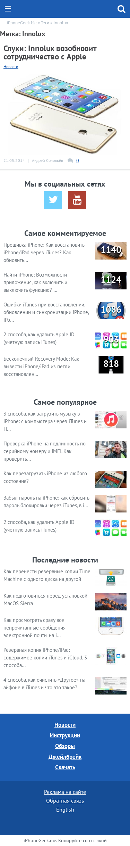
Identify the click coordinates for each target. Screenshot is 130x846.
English (65, 809)
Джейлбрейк (65, 757)
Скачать (65, 767)
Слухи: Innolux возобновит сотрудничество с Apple (49, 52)
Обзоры (65, 746)
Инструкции (65, 735)
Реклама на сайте (65, 791)
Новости (10, 66)
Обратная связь (65, 800)
